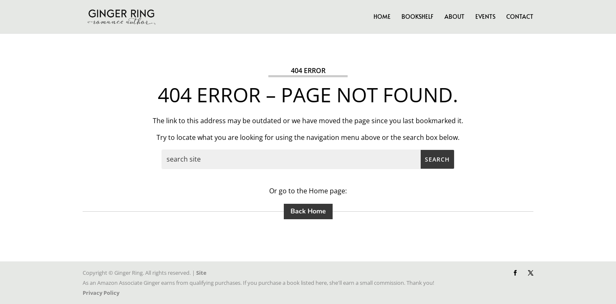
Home (382, 17)
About (454, 17)
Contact (519, 17)
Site (201, 272)
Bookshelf (417, 17)
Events (485, 17)
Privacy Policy (101, 292)
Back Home (308, 211)
